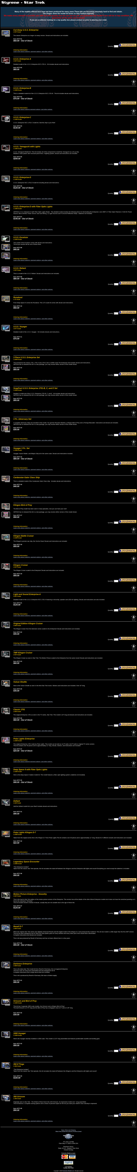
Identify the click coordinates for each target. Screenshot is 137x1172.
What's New (59, 1131)
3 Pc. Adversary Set (22, 419)
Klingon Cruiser (20, 565)
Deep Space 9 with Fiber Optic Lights (30, 769)
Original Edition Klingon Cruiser (28, 623)
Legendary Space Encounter (26, 862)
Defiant (16, 801)
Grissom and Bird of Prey (25, 1001)
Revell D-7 (18, 926)
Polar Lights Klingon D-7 (24, 832)
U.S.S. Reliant (19, 268)
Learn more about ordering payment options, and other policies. (33, 109)
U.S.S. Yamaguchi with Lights (26, 146)
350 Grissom (19, 1097)
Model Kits (65, 1131)
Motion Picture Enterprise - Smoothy (30, 894)
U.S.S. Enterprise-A (22, 59)
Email (80, 1131)
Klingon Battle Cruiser (23, 536)
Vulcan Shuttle (20, 682)
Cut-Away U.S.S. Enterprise (25, 30)
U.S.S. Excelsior (20, 237)
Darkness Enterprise (22, 964)
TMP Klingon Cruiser (22, 653)
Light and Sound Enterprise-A (27, 594)
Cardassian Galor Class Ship (26, 477)
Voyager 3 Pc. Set (21, 448)
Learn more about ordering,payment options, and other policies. (33, 761)
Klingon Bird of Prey (22, 505)
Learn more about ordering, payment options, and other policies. (33, 51)
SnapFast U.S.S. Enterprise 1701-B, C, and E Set (35, 388)
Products (75, 1131)
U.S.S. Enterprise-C (22, 117)
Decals (70, 1131)
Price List (67, 1130)
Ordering (73, 1130)
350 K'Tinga (18, 1064)
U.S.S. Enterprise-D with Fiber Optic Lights (32, 207)
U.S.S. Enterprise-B (22, 88)
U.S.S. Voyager (20, 327)
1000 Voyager (19, 1033)
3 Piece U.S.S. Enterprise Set (26, 357)
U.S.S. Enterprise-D (22, 177)
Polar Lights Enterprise (24, 739)
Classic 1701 (19, 709)
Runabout (17, 297)
